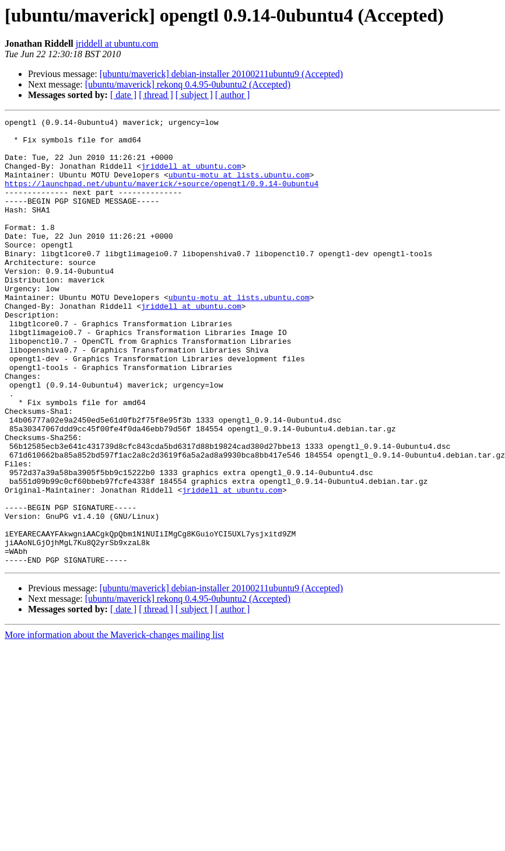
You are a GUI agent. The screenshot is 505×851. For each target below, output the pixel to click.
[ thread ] (156, 95)
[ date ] (123, 95)
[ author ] (232, 95)
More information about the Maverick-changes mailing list (114, 724)
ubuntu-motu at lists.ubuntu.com (239, 187)
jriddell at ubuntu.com (117, 43)
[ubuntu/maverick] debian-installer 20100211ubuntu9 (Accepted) (221, 74)
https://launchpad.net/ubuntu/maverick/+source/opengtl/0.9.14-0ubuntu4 (161, 197)
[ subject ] (194, 95)
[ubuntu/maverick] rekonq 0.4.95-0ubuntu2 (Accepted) (187, 84)
